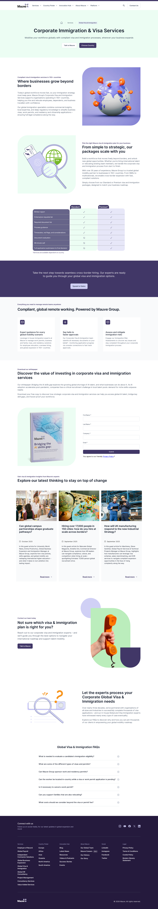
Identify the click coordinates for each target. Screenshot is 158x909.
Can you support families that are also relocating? (60, 795)
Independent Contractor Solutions (26, 856)
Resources (64, 855)
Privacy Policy (128, 848)
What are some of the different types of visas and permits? (64, 764)
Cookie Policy (128, 855)
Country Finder (49, 6)
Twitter (104, 858)
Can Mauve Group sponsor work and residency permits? (63, 772)
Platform (93, 6)
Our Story (84, 858)
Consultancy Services (26, 881)
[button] (124, 6)
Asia (40, 855)
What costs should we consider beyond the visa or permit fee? (66, 802)
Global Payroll (23, 851)
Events (62, 865)
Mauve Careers (89, 851)
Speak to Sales (79, 286)
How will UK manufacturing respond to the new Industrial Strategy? (121, 529)
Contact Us (134, 6)
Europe (41, 848)
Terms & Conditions (130, 851)
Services (35, 6)
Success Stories (66, 862)
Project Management (26, 878)
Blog (61, 848)
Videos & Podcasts (67, 858)
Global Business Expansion (24, 861)
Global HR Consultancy (22, 873)
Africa (41, 851)
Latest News (64, 851)
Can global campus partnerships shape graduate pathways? (36, 529)
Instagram (105, 851)
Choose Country (87, 45)
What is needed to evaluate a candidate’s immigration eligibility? (66, 756)
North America (44, 862)
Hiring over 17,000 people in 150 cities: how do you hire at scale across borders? (79, 529)
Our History (85, 855)
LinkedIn (105, 848)
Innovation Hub (65, 6)
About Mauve (81, 6)
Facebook (105, 855)
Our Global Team (87, 848)
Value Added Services (26, 885)
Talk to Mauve (69, 45)
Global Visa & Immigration (23, 867)
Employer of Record (25, 848)
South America (44, 865)
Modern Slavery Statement (129, 859)
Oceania (42, 858)
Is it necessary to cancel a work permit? (56, 787)
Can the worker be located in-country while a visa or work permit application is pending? (77, 779)
